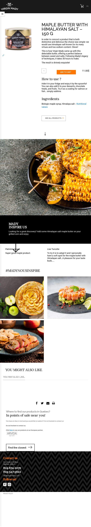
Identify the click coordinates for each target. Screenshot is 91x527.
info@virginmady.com (11, 476)
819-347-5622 (12, 472)
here (11, 430)
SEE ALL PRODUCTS (54, 118)
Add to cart (65, 72)
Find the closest (17, 447)
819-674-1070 (12, 468)
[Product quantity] (44, 71)
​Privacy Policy (8, 493)
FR (87, 6)
